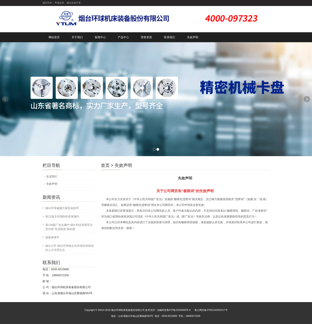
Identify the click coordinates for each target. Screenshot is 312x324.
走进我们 (51, 176)
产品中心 (123, 37)
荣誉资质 (146, 37)
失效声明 (192, 37)
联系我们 (169, 37)
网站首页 (54, 37)
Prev (5, 99)
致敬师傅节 (52, 237)
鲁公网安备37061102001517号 (211, 310)
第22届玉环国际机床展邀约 (62, 216)
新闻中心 (100, 37)
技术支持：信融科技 (156, 310)
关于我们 (77, 37)
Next (307, 99)
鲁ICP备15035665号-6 (179, 310)
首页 (105, 165)
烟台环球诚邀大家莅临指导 (62, 208)
